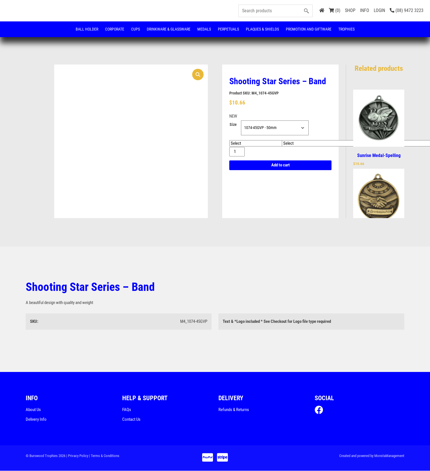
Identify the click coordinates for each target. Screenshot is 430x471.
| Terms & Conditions (104, 456)
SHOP (350, 10)
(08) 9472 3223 (406, 10)
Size (233, 124)
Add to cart (280, 165)
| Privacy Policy (77, 456)
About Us (33, 409)
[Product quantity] (237, 152)
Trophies (346, 29)
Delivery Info (36, 419)
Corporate (114, 29)
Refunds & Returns (233, 409)
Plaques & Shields (262, 29)
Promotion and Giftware (308, 29)
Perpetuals (228, 29)
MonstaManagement (389, 456)
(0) (334, 10)
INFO (364, 10)
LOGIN (379, 10)
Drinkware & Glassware (168, 29)
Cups (135, 29)
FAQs (126, 409)
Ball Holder (87, 29)
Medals (204, 29)
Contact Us (131, 419)
